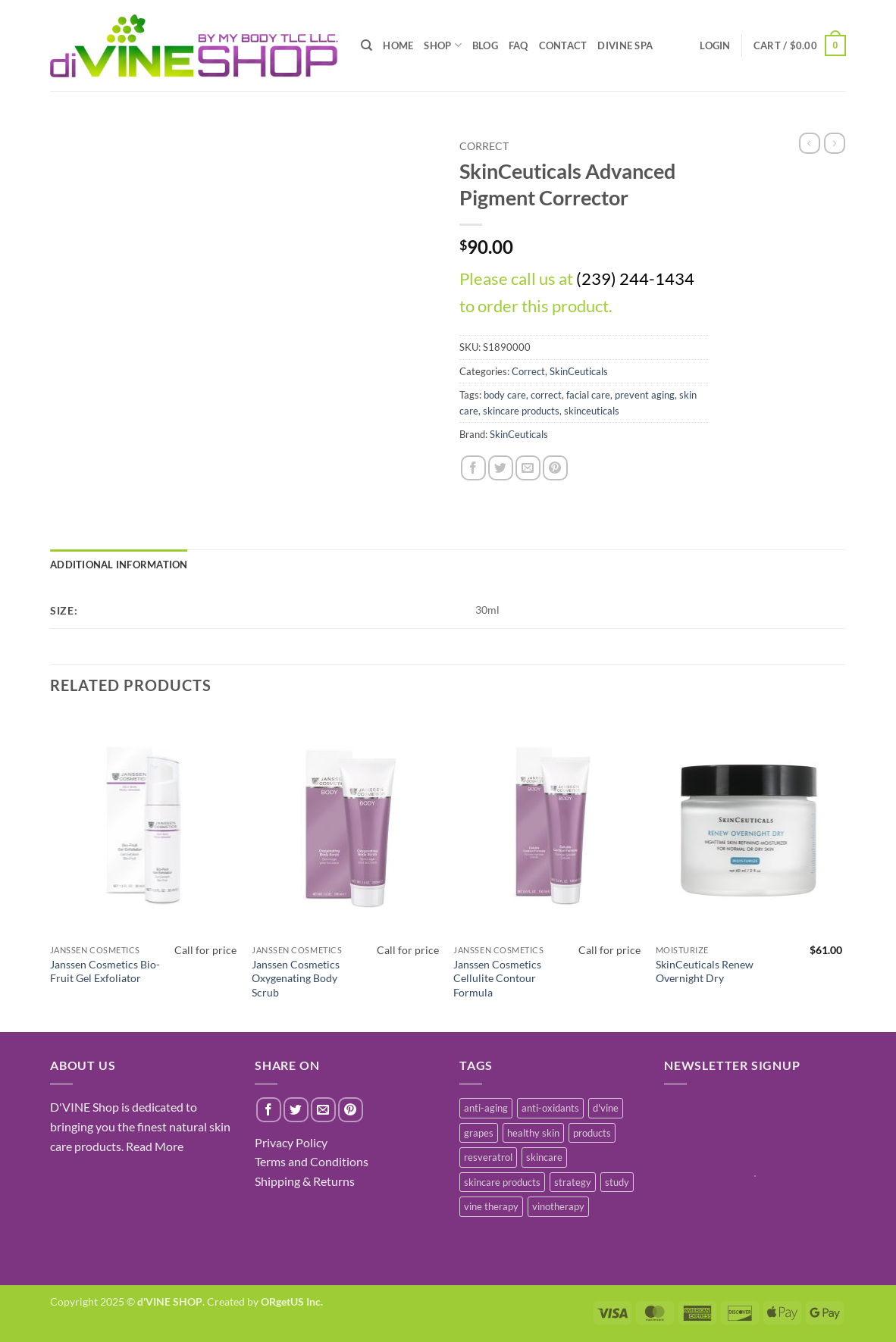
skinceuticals (591, 411)
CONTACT (563, 45)
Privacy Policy (291, 1142)
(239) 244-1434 (635, 278)
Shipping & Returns (305, 1181)
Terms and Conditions (311, 1161)
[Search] (366, 45)
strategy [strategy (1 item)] (572, 1182)
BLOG (485, 45)
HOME (398, 45)
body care (505, 395)
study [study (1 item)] (617, 1182)
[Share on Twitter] (500, 467)
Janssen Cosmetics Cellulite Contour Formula (497, 978)
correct (546, 395)
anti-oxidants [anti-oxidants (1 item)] (550, 1108)
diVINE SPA (625, 45)
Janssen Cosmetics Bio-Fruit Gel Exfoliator (105, 971)
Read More (154, 1146)
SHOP (442, 45)
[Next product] (809, 143)
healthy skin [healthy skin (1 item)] (533, 1133)
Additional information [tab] (119, 564)
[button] (799, 45)
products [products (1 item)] (592, 1133)
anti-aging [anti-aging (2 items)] (486, 1108)
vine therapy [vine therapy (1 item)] (491, 1206)
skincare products (521, 411)
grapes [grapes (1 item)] (478, 1133)
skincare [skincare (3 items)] (544, 1157)
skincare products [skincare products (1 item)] (502, 1182)
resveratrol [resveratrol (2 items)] (488, 1157)
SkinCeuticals (579, 371)
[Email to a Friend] (527, 467)
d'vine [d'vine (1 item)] (606, 1108)
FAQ (518, 45)
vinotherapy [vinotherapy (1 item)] (558, 1206)
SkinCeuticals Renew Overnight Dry (704, 971)
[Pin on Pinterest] (555, 467)
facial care (588, 395)
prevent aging (645, 395)
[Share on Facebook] (473, 467)
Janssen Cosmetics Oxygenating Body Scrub (296, 978)
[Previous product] (834, 143)
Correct (484, 146)
